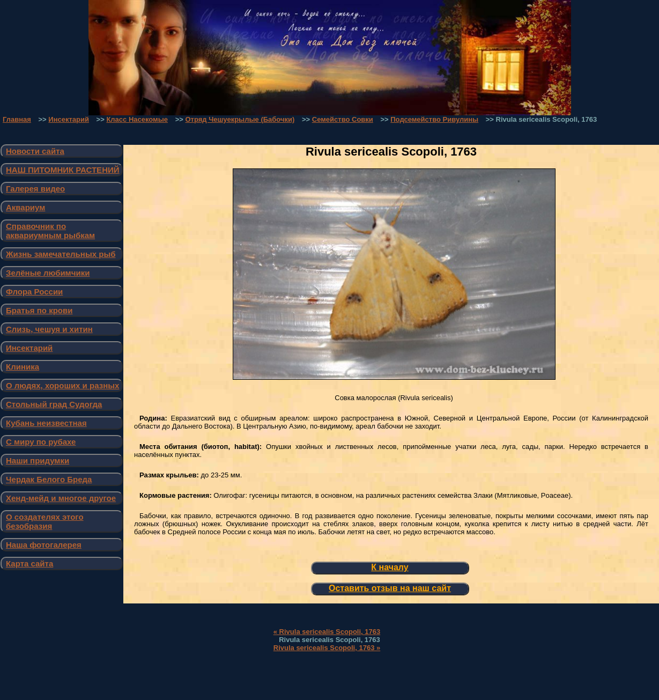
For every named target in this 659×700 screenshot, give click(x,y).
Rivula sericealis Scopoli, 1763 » (326, 648)
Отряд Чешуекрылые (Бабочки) (239, 119)
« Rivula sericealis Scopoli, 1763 (326, 632)
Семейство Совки (342, 119)
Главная (17, 119)
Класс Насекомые (137, 119)
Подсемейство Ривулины (434, 119)
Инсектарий (68, 119)
